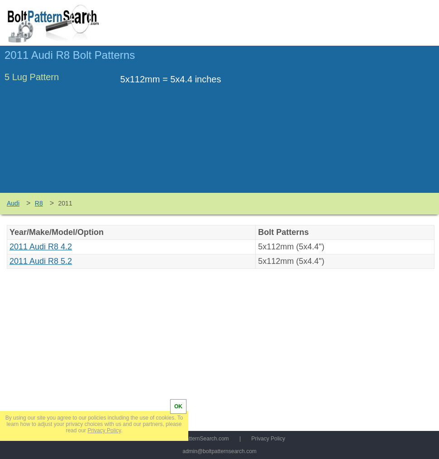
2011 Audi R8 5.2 (41, 261)
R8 (39, 203)
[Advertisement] (358, 123)
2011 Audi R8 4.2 (41, 246)
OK (178, 406)
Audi (13, 203)
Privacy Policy (268, 438)
